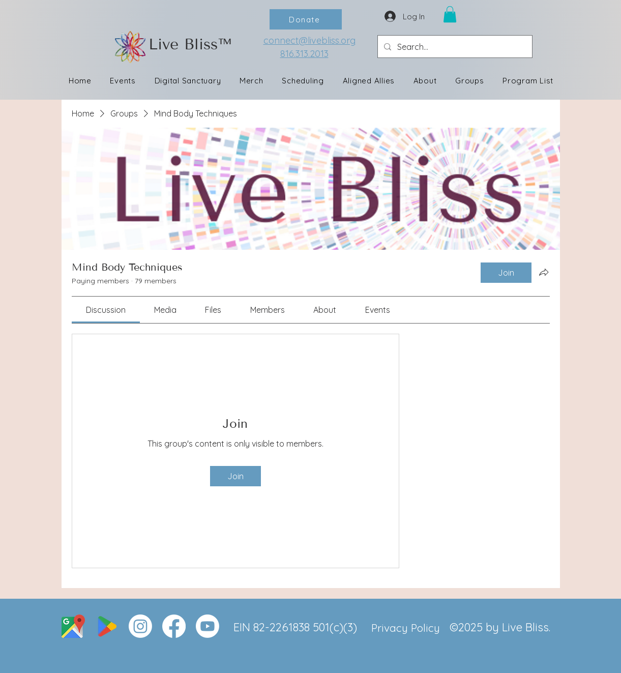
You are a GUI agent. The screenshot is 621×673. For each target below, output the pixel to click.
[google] (107, 626)
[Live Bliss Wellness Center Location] (73, 626)
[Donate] (306, 19)
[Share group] (544, 272)
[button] (450, 14)
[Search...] (454, 46)
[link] (106, 310)
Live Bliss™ (190, 44)
